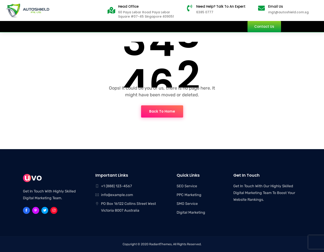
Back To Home (162, 111)
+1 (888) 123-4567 (116, 186)
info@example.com (117, 195)
